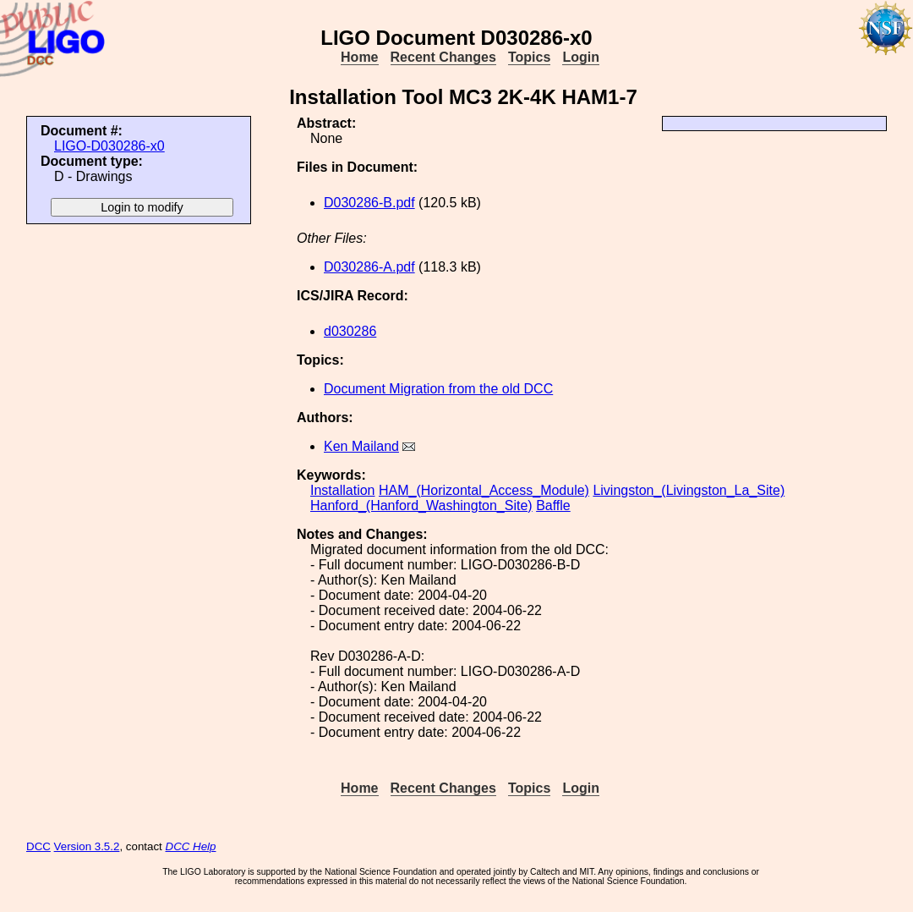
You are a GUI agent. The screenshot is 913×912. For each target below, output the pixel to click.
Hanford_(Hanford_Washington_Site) (421, 505)
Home (359, 57)
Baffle (553, 505)
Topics (529, 57)
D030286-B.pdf (369, 202)
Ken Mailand (361, 446)
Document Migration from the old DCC (438, 389)
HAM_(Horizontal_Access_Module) (484, 490)
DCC (38, 846)
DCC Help (191, 846)
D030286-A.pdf (369, 267)
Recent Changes (443, 57)
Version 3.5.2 (87, 846)
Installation (342, 490)
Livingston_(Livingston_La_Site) (689, 490)
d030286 (350, 331)
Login (580, 57)
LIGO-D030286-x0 (109, 146)
